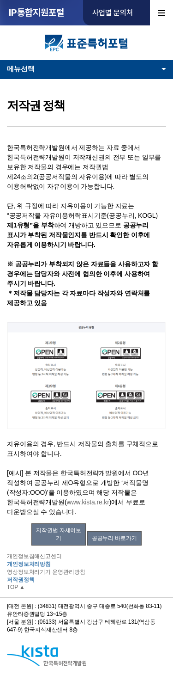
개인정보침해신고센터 (34, 556)
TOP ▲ (16, 587)
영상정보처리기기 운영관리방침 (46, 572)
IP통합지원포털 (36, 12)
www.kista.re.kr (87, 502)
